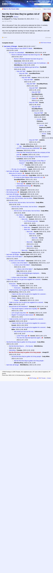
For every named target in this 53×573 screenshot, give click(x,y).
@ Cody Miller (8, 21)
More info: (22, 217)
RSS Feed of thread (46, 42)
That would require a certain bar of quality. (24, 308)
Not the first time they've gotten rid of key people (21, 342)
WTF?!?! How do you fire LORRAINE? (28, 148)
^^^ (23, 165)
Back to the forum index (11, 9)
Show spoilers (38, 9)
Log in (43, 1)
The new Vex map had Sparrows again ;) (29, 338)
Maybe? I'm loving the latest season (22, 315)
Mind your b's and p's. (15, 173)
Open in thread (47, 9)
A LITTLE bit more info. (31, 221)
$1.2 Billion (20, 215)
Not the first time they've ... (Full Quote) (21, 346)
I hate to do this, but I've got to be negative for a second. (24, 279)
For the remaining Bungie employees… (28, 273)
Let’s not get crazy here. (19, 313)
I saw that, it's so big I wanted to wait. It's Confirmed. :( (30, 63)
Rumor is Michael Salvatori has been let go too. (26, 54)
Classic (34, 98)
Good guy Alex (16, 252)
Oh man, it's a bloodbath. (16, 52)
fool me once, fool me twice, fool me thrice (19, 198)
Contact (49, 378)
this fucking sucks (12, 192)
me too (39, 119)
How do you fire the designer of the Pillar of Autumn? (33, 156)
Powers (14, 298)
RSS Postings (33, 378)
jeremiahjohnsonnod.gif (24, 186)
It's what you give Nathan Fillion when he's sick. (28, 177)
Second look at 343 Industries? (18, 306)
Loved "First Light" (22, 335)
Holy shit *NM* (21, 71)
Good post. (12, 283)
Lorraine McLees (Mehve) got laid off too (26, 67)
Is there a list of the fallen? (15, 256)
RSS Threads (42, 378)
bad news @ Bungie (10, 46)
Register (49, 1)
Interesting (12, 350)
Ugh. (18, 144)
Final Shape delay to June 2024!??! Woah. (20, 48)
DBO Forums (11, 4)
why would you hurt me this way (23, 331)
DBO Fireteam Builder (34, 1)
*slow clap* (20, 183)
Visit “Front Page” (6, 1)
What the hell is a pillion (19, 175)
